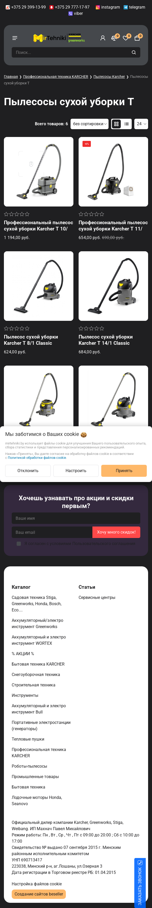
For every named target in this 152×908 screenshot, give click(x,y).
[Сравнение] (114, 38)
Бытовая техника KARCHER (39, 664)
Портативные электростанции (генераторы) (41, 725)
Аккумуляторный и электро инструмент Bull (39, 709)
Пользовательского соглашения (103, 543)
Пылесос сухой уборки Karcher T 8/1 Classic (31, 340)
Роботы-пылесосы (30, 766)
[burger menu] (15, 38)
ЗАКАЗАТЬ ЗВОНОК (146, 886)
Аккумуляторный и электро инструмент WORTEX (39, 640)
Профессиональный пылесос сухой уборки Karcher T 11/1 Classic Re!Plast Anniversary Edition (113, 232)
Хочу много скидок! (116, 532)
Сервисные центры (97, 597)
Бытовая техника (29, 787)
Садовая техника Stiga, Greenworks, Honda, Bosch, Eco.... (36, 603)
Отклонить (28, 470)
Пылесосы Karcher (109, 76)
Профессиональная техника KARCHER (55, 76)
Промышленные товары (36, 776)
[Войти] (103, 38)
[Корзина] (137, 38)
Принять (124, 470)
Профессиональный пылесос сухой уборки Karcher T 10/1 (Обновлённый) (38, 229)
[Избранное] (126, 38)
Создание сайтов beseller (39, 894)
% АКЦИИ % (23, 653)
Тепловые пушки (28, 739)
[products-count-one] (126, 124)
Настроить (76, 470)
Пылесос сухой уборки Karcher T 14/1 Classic (106, 340)
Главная (11, 76)
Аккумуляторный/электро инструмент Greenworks (37, 623)
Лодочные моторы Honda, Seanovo (37, 800)
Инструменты (25, 695)
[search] (134, 52)
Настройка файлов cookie (37, 883)
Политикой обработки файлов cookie (37, 458)
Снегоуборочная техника (36, 674)
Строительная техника (35, 684)
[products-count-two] (116, 124)
